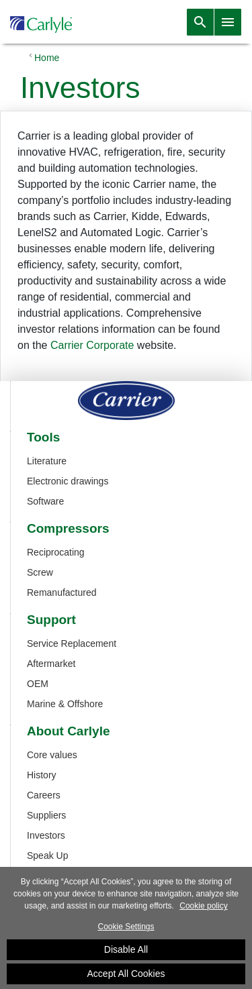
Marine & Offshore (65, 703)
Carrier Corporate (92, 345)
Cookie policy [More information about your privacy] (203, 910)
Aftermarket (51, 663)
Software (45, 501)
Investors (46, 835)
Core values (52, 754)
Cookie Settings (125, 930)
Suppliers (46, 815)
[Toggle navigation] (200, 22)
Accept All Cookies (126, 977)
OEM (37, 683)
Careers (43, 795)
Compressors (68, 528)
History (41, 775)
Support (51, 620)
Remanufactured (62, 592)
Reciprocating (56, 552)
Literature (47, 461)
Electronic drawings (67, 481)
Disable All (126, 953)
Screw (40, 572)
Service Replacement (71, 643)
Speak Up (47, 855)
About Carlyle (68, 731)
